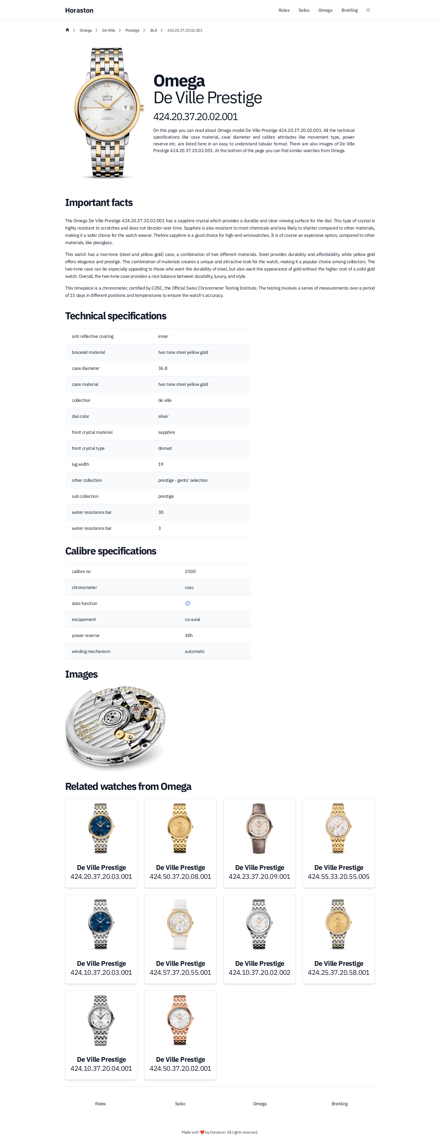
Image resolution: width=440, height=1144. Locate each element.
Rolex (284, 10)
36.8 (153, 30)
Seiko (304, 10)
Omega (325, 10)
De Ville (108, 30)
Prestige (132, 30)
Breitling (350, 10)
